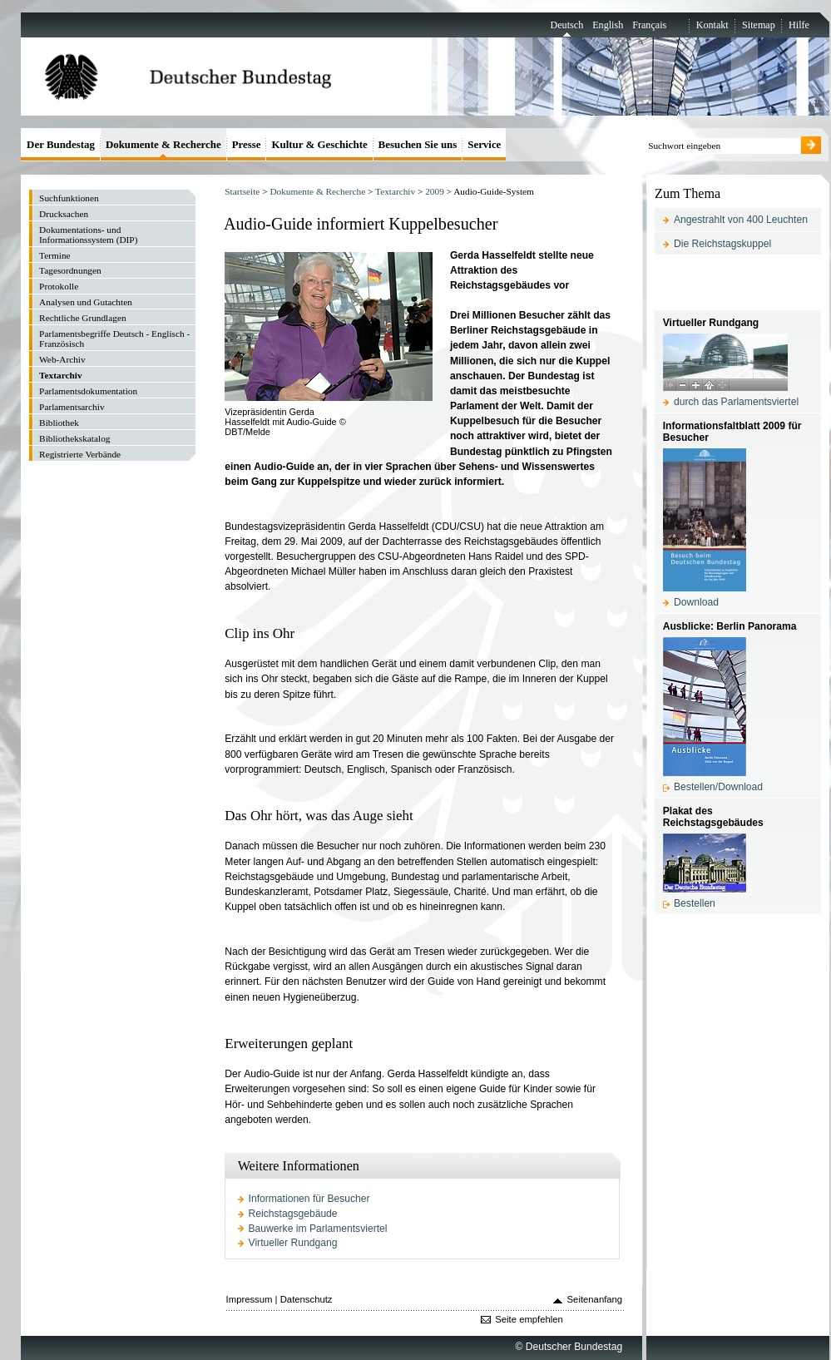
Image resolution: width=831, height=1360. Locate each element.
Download (696, 602)
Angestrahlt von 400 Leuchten (741, 219)
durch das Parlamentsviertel (736, 402)
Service (484, 144)
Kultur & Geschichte (319, 144)
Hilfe (799, 25)
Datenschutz (306, 1299)
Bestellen (694, 903)
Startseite (242, 191)
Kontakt (712, 25)
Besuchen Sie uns (418, 144)
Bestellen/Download (718, 787)
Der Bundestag (61, 144)
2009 (434, 191)
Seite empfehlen (529, 1319)
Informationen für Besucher (309, 1198)
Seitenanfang (595, 1299)
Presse (246, 144)
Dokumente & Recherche (317, 191)
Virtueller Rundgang (293, 1243)
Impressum (249, 1299)
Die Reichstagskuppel (722, 244)
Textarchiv (395, 191)
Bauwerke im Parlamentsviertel (318, 1228)
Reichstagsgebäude (293, 1213)
